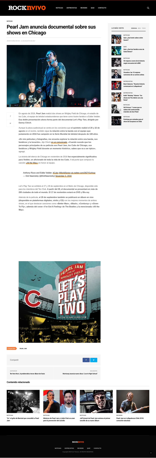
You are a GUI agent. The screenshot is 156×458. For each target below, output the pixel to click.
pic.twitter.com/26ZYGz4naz (83, 173)
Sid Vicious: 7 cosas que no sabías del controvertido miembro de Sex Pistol (132, 110)
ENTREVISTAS (72, 8)
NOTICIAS (59, 8)
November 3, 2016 (63, 176)
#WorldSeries (65, 173)
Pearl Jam (23, 348)
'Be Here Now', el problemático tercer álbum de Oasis (27, 374)
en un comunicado (59, 142)
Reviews (119, 415)
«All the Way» (32, 163)
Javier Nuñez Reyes (13, 41)
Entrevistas (128, 81)
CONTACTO (102, 8)
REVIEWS (84, 8)
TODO (144, 28)
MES (139, 28)
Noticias (10, 21)
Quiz (92, 8)
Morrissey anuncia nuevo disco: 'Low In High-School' (80, 374)
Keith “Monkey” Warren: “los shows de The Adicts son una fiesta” (133, 98)
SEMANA (134, 28)
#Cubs (55, 173)
